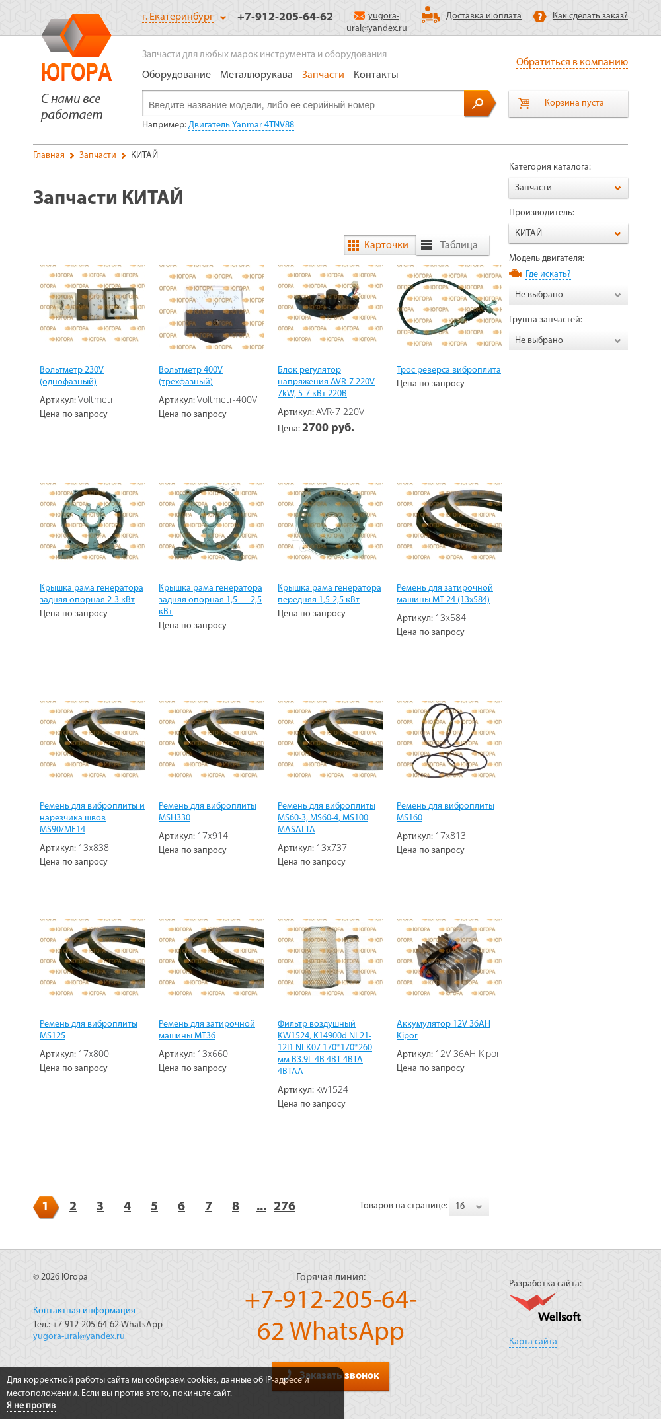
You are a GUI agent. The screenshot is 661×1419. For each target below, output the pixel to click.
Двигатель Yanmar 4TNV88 (241, 125)
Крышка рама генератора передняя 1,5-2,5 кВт (329, 594)
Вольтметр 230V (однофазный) (72, 376)
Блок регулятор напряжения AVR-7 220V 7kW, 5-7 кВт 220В (326, 382)
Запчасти (323, 75)
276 (284, 1207)
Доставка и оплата (484, 16)
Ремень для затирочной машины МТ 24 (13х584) (445, 594)
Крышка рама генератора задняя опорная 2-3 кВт (91, 594)
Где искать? (548, 274)
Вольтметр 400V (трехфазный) (191, 376)
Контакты (376, 75)
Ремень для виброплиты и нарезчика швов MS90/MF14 (92, 818)
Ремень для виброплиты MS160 (445, 812)
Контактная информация (84, 1311)
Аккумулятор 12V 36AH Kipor (443, 1030)
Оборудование (176, 75)
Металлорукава (256, 75)
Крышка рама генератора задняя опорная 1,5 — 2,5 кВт (210, 600)
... (261, 1207)
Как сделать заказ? (590, 16)
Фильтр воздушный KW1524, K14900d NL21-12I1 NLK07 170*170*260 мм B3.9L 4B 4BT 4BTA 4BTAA (325, 1048)
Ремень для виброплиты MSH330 (207, 812)
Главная (49, 156)
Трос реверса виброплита (449, 370)
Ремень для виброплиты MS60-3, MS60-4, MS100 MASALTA (326, 818)
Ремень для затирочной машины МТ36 (207, 1030)
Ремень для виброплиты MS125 (88, 1030)
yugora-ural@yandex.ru (79, 1337)
